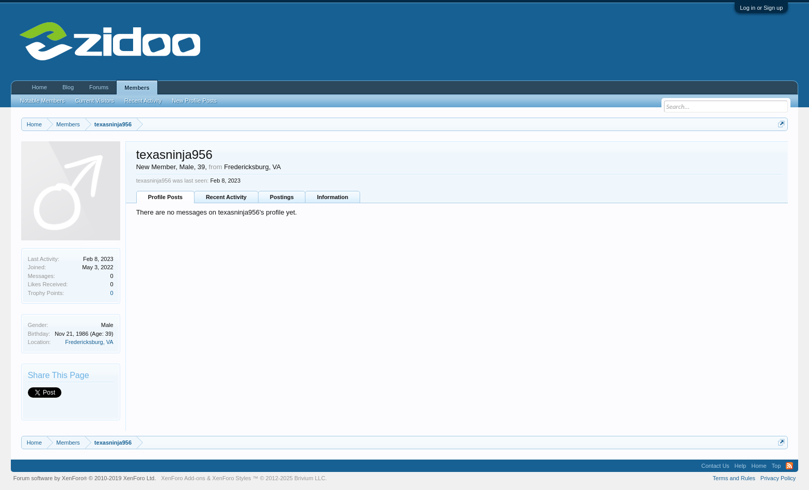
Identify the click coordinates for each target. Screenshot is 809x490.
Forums (98, 87)
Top (776, 466)
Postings (282, 197)
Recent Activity (226, 197)
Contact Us (715, 466)
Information (332, 197)
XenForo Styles (231, 478)
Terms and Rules (734, 478)
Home (39, 87)
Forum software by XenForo (84, 478)
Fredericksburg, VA (89, 342)
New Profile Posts (194, 100)
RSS (789, 465)
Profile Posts (165, 197)
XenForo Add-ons (183, 478)
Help (741, 466)
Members (136, 88)
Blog (68, 87)
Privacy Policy (778, 478)
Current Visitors (95, 100)
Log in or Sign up (761, 8)
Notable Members (42, 100)
